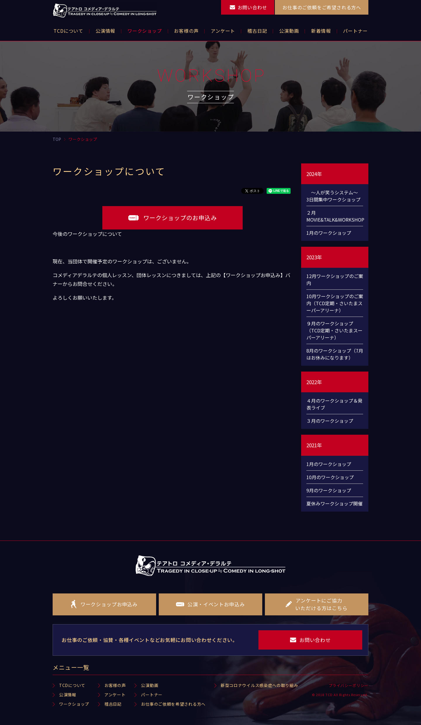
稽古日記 (113, 704)
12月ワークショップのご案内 (334, 279)
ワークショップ (74, 704)
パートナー (152, 695)
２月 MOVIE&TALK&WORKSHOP (334, 216)
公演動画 (149, 685)
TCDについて (72, 685)
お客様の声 (115, 685)
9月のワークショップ (328, 490)
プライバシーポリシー (349, 685)
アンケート (115, 695)
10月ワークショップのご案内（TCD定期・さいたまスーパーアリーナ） (334, 303)
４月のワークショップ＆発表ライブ (334, 404)
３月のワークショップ (329, 420)
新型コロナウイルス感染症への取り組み (259, 685)
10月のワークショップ (330, 477)
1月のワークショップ (328, 232)
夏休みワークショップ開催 (334, 503)
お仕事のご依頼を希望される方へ (173, 704)
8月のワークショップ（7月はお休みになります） (334, 354)
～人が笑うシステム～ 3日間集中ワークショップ (334, 196)
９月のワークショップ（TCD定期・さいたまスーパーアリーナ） (334, 330)
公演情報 (67, 695)
